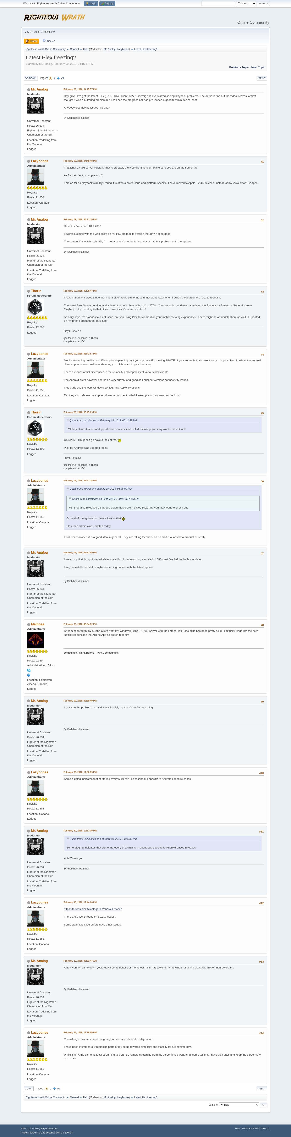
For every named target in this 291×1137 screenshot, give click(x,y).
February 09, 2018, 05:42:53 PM (80, 353)
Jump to (213, 1104)
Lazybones (123, 49)
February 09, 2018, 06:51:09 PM (80, 552)
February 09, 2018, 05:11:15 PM (80, 219)
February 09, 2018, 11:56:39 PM (80, 772)
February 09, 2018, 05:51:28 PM (80, 480)
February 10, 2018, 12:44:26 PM (80, 902)
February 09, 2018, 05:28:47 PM (80, 291)
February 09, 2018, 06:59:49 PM (80, 700)
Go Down (31, 78)
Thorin (36, 291)
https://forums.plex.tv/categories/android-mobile (93, 909)
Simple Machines (48, 1128)
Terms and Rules (250, 1128)
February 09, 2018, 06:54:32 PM (80, 624)
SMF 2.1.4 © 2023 (30, 1128)
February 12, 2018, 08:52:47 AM (80, 961)
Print (261, 78)
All (62, 77)
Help (237, 1128)
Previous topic (239, 67)
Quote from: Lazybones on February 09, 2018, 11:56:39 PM (103, 838)
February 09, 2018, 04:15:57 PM (80, 89)
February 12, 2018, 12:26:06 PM (80, 1032)
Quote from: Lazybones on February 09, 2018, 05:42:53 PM (103, 420)
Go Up (28, 1088)
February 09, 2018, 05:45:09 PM (80, 412)
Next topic (258, 67)
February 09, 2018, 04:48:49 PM (80, 161)
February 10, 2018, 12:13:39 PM (80, 830)
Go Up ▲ (265, 1128)
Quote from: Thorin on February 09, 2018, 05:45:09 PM (101, 488)
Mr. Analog (110, 49)
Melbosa (37, 624)
